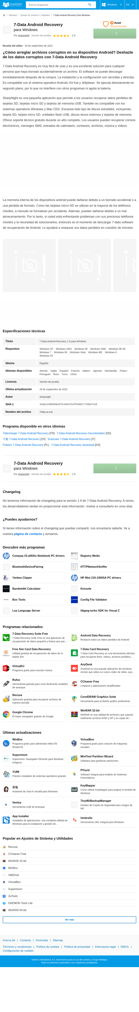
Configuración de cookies (18, 950)
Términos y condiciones (17, 946)
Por (21, 35)
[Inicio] (4, 15)
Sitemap (58, 940)
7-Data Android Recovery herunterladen (81, 433)
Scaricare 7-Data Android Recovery (68, 439)
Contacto (25, 940)
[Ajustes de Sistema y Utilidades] (35, 15)
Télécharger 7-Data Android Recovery (26, 433)
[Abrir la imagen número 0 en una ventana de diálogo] (29, 265)
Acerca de (9, 940)
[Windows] (13, 15)
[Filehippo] (12, 5)
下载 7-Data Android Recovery (21, 439)
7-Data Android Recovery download (72, 444)
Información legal (105, 946)
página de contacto (28, 534)
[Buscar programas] (89, 4)
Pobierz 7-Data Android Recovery (23, 444)
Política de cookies (47, 946)
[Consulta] (61, 4)
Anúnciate (42, 940)
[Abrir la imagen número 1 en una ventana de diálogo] (84, 265)
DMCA (125, 946)
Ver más (69, 919)
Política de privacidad (77, 946)
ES (130, 5)
